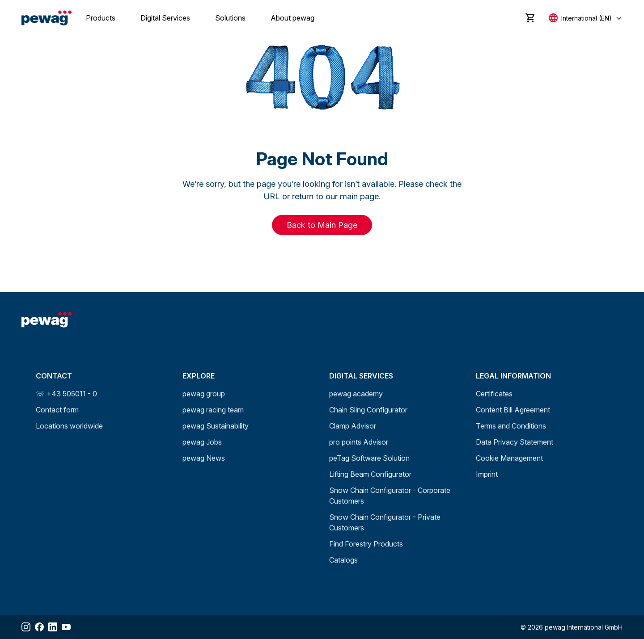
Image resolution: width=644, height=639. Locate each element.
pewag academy (356, 393)
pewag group (203, 393)
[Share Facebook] (39, 626)
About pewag (292, 17)
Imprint (487, 474)
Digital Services (165, 17)
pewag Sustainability (215, 425)
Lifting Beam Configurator (370, 474)
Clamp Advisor (352, 425)
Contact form (57, 409)
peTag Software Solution (369, 458)
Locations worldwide (69, 425)
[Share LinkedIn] (52, 626)
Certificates (494, 393)
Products (100, 17)
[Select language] (586, 18)
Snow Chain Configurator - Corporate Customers (389, 495)
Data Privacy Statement (514, 441)
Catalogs (343, 559)
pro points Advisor (358, 441)
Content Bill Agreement (513, 409)
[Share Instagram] (25, 626)
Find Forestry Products (366, 543)
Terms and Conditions (511, 425)
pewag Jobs (202, 441)
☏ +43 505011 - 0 (66, 393)
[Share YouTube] (66, 626)
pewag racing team (213, 409)
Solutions (230, 17)
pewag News (203, 458)
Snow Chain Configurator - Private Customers (385, 522)
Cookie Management (509, 458)
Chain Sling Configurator (368, 409)
